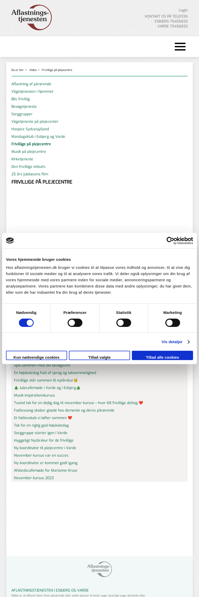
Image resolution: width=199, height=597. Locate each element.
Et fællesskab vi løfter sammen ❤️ (43, 417)
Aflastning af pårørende (31, 84)
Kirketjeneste (22, 159)
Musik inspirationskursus (34, 395)
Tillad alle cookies (162, 357)
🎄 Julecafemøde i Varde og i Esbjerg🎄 (47, 387)
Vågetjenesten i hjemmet (32, 91)
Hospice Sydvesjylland (30, 129)
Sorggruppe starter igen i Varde (40, 432)
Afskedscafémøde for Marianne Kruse (45, 470)
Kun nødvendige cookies (36, 357)
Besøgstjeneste (24, 106)
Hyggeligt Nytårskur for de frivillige (44, 440)
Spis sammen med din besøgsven (42, 365)
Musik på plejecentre (28, 151)
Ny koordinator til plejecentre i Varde (45, 447)
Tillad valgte (99, 357)
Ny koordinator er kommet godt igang (45, 463)
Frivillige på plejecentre (57, 70)
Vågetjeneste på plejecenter (35, 121)
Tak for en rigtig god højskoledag (41, 425)
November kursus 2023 (34, 478)
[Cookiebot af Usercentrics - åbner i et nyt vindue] (170, 240)
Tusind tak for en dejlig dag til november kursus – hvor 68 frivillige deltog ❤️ (78, 402)
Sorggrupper (22, 114)
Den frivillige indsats (28, 166)
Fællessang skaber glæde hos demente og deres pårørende (64, 410)
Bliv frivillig (20, 99)
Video (33, 70)
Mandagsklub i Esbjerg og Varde (38, 136)
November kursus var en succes (41, 455)
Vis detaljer (172, 342)
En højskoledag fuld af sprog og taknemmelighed (55, 372)
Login (183, 10)
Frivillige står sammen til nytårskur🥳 (46, 380)
